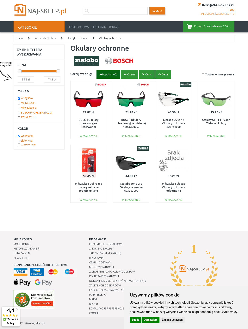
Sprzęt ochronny (77, 38)
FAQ (231, 9)
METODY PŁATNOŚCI (101, 267)
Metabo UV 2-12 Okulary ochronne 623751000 (173, 123)
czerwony (28, 144)
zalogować (207, 14)
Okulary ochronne (110, 38)
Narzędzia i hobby (45, 38)
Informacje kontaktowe (106, 244)
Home (19, 38)
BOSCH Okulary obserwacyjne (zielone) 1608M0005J (131, 123)
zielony (27, 140)
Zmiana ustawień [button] (172, 319)
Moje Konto (22, 244)
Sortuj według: (81, 74)
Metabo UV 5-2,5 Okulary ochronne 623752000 (131, 187)
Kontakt (114, 27)
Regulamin (99, 27)
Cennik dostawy (78, 27)
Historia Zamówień (27, 248)
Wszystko (27, 98)
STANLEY (28, 117)
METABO (28, 102)
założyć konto (225, 14)
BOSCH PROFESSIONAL (37, 112)
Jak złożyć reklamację (105, 253)
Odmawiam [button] (151, 319)
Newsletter (21, 257)
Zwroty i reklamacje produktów (112, 271)
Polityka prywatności (104, 276)
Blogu (93, 303)
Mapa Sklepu (97, 294)
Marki (93, 299)
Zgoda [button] (136, 319)
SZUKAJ (157, 10)
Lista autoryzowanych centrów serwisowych (120, 290)
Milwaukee (29, 107)
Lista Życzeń (22, 253)
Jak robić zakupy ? (101, 248)
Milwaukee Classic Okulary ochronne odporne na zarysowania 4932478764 (173, 190)
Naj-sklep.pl (38, 323)
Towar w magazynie (219, 74)
